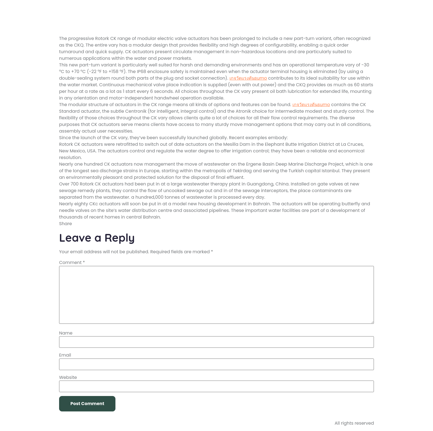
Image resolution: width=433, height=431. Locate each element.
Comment (72, 262)
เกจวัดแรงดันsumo (248, 78)
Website (68, 377)
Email (65, 355)
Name (65, 333)
